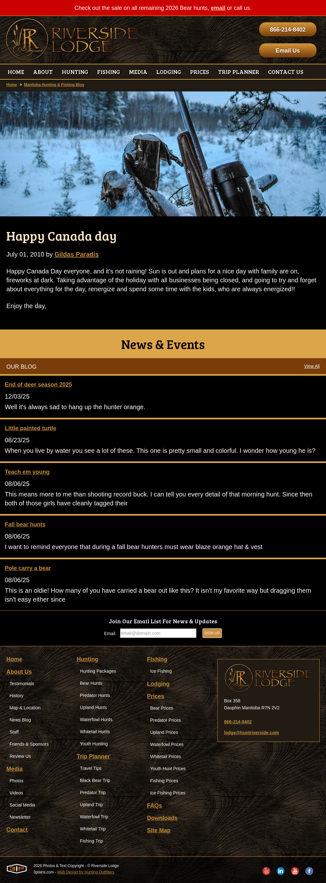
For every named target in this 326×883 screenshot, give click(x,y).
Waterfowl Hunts (96, 719)
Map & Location (25, 707)
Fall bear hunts (25, 524)
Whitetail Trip (93, 828)
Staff (14, 732)
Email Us (288, 50)
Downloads (162, 818)
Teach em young (27, 472)
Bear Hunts (91, 683)
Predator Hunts (95, 695)
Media (14, 769)
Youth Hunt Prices (168, 768)
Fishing (157, 659)
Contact (17, 830)
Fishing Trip (91, 840)
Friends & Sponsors (29, 744)
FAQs (154, 805)
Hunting (87, 659)
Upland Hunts (93, 707)
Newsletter (20, 817)
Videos (16, 792)
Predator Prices (165, 720)
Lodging (158, 684)
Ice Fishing (161, 671)
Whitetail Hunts (95, 731)
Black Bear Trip (95, 780)
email (218, 8)
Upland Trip (91, 804)
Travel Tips (91, 768)
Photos (17, 780)
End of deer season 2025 (38, 384)
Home (11, 85)
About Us (19, 672)
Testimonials (22, 683)
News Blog (20, 719)
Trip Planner (93, 756)
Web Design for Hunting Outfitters (85, 872)
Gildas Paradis (76, 254)
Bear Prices (161, 708)
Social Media (22, 804)
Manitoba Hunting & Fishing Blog (54, 85)
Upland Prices (164, 732)
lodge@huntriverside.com (251, 732)
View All (312, 366)
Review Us (20, 756)
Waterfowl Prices (167, 744)
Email (109, 633)
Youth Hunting (94, 743)
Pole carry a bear (28, 568)
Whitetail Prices (165, 756)
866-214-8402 (288, 29)
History (17, 695)
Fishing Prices (164, 780)
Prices (155, 696)
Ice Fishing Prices (167, 792)
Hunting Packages (98, 671)
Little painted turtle (30, 428)
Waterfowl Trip (94, 816)
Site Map (159, 830)
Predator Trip (93, 792)
